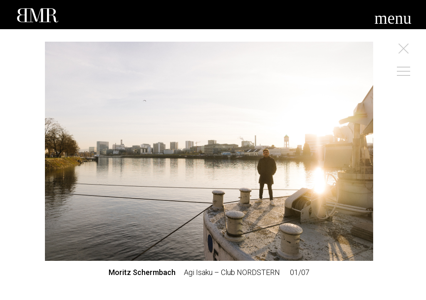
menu (392, 18)
